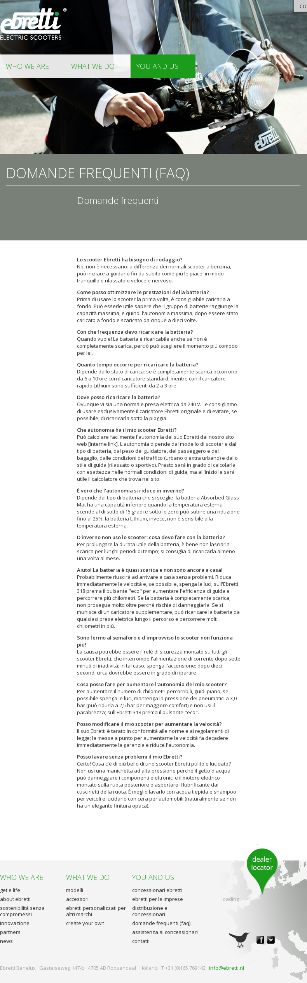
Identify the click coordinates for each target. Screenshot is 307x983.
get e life (10, 890)
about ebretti (15, 898)
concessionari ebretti (157, 890)
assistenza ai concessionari (165, 932)
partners (10, 932)
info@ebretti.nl (226, 967)
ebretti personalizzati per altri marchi (96, 911)
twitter (271, 940)
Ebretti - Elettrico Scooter (34, 24)
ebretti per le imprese (157, 898)
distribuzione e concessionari (149, 911)
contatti (141, 940)
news (6, 940)
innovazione (15, 923)
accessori (77, 898)
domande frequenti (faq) (161, 923)
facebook (260, 940)
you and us (157, 66)
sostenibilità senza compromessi (22, 911)
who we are (27, 66)
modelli (74, 890)
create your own (85, 923)
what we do (93, 66)
